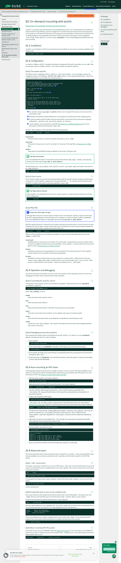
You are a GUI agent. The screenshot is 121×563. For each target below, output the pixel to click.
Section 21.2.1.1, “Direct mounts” (49, 246)
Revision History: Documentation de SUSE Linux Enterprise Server (46, 26)
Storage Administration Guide (37, 11)
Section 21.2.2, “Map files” (37, 405)
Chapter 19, (53, 375)
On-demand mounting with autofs (67, 11)
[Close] (93, 553)
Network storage (52, 11)
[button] (6, 555)
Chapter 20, (63, 531)
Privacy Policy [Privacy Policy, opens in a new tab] (22, 556)
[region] (51, 555)
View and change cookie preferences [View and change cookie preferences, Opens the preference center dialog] (75, 555)
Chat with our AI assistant (109, 549)
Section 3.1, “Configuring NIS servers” (72, 124)
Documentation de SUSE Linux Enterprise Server (16, 11)
